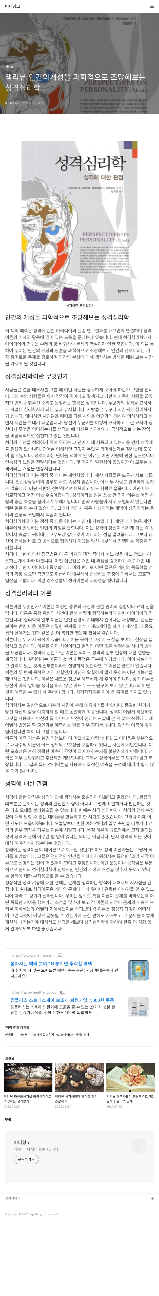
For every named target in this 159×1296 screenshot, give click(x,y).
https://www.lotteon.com (32, 1026)
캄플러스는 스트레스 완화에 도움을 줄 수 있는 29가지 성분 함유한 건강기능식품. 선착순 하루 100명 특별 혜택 (62, 1080)
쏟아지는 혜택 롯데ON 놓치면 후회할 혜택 (51, 1034)
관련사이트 (12, 1268)
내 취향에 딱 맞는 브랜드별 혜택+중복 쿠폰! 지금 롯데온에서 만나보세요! (64, 1043)
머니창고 (12, 6)
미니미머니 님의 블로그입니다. (36, 1219)
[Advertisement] (79, 978)
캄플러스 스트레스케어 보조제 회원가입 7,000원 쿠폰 (62, 1071)
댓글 (8, 1190)
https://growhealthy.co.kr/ (33, 1063)
